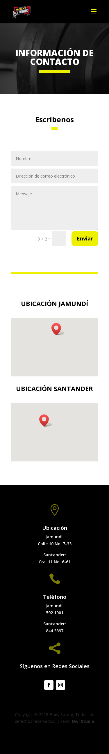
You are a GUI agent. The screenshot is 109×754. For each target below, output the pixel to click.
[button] (58, 329)
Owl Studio (83, 721)
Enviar (85, 238)
